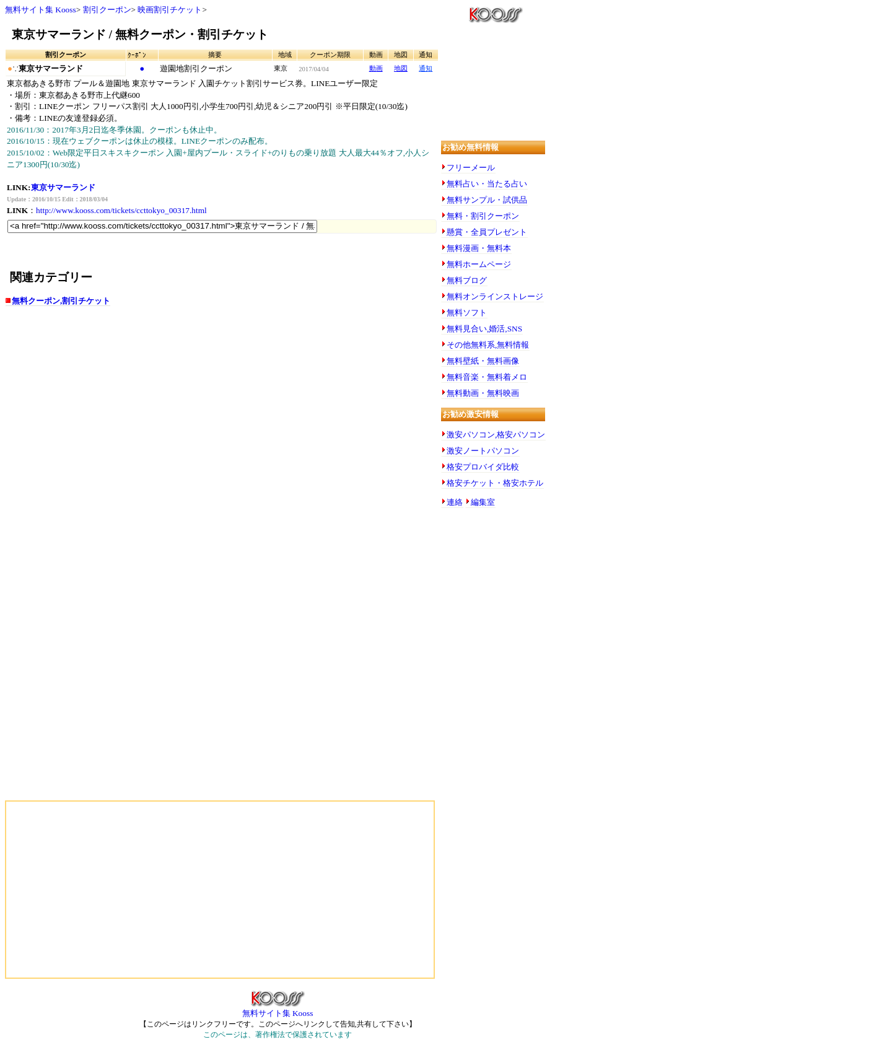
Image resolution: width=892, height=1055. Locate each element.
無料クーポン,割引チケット (61, 300)
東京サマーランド (63, 187)
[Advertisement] (129, 414)
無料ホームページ (479, 264)
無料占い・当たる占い (487, 183)
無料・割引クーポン (483, 216)
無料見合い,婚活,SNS (484, 328)
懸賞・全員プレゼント (487, 232)
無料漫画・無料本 (479, 248)
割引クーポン (107, 9)
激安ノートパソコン (483, 450)
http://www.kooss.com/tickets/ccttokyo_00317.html (121, 210)
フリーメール (471, 167)
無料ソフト (467, 312)
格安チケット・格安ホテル (495, 483)
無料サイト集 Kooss (40, 9)
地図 (401, 68)
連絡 (455, 502)
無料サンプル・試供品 (487, 199)
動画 (376, 68)
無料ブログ (467, 280)
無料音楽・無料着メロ (487, 377)
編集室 (483, 502)
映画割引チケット (170, 9)
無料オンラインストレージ (495, 296)
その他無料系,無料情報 (488, 344)
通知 (425, 68)
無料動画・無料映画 (483, 393)
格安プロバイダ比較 (483, 466)
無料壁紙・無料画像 (483, 361)
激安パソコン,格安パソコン (496, 434)
